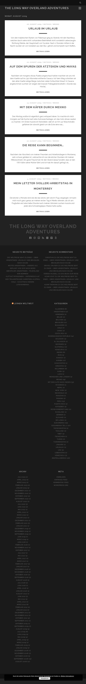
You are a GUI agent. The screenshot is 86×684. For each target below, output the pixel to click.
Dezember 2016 (21, 575)
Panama (59, 404)
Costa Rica (59, 339)
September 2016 (22, 583)
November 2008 (22, 659)
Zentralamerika (59, 463)
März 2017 (21, 566)
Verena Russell (51, 279)
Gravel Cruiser (51, 271)
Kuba (59, 377)
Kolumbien (59, 374)
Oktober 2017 (22, 555)
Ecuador (60, 344)
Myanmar (60, 390)
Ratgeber (59, 412)
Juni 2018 (21, 547)
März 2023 (21, 488)
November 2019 (21, 537)
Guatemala (60, 352)
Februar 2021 (22, 528)
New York (59, 396)
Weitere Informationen (67, 676)
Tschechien (60, 442)
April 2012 (21, 607)
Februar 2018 (21, 550)
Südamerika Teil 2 (59, 431)
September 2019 (22, 539)
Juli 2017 (21, 558)
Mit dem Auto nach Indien (59, 387)
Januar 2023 (21, 493)
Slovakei (60, 423)
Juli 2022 (21, 509)
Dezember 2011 (21, 618)
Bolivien (59, 325)
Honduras (59, 355)
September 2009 (21, 632)
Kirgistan (60, 371)
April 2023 (21, 485)
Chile (59, 333)
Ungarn (59, 450)
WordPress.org (61, 490)
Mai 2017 (21, 561)
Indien (59, 358)
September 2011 (21, 626)
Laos (60, 379)
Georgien (60, 349)
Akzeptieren (44, 678)
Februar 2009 (21, 650)
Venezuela (60, 461)
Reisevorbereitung (59, 415)
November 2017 (21, 553)
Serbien (59, 420)
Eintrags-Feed (61, 485)
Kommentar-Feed (61, 488)
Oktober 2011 (21, 623)
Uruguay (60, 453)
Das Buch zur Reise (69, 279)
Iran (60, 360)
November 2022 (21, 499)
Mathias (47, 24)
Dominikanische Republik (59, 341)
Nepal (59, 393)
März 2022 (21, 520)
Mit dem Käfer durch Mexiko (43, 112)
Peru (59, 406)
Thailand (60, 436)
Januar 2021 (21, 531)
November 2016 (21, 577)
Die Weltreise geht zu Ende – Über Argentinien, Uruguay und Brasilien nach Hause (22, 265)
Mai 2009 (21, 642)
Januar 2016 (21, 596)
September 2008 (21, 664)
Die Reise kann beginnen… (43, 150)
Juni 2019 (22, 542)
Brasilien (59, 328)
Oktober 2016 (21, 580)
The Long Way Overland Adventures (37, 8)
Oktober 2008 (21, 661)
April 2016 (21, 593)
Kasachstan (60, 368)
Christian (49, 263)
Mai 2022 (21, 515)
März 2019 (21, 545)
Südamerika (59, 428)
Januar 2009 (21, 653)
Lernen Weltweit (24, 309)
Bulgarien (59, 330)
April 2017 (21, 564)
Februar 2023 (21, 490)
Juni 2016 (21, 591)
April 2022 (21, 518)
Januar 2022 (21, 523)
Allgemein (59, 314)
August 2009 (21, 634)
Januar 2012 (21, 615)
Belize (59, 322)
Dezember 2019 (21, 534)
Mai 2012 (21, 604)
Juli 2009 (21, 637)
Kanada (59, 363)
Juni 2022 (21, 512)
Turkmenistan (60, 447)
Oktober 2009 (21, 629)
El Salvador (59, 347)
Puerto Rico (59, 409)
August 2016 (21, 585)
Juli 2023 (21, 482)
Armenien (59, 320)
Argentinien (59, 317)
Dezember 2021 (21, 526)
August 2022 (21, 507)
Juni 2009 (21, 640)
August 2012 (21, 599)
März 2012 (21, 610)
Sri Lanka (60, 425)
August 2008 (21, 667)
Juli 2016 (21, 588)
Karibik (59, 366)
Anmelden (61, 482)
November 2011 (21, 621)
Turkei (60, 444)
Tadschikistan (60, 433)
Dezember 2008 (21, 656)
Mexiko (56, 24)
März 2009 (21, 648)
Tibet (59, 439)
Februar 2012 (22, 612)
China (59, 336)
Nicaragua (59, 398)
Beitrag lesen (43, 51)
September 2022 (22, 504)
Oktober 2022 (21, 501)
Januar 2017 (21, 572)
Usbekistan (60, 458)
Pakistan (60, 401)
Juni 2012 (21, 602)
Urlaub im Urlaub (43, 28)
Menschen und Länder (59, 382)
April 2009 (21, 645)
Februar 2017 (21, 569)
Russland (59, 417)
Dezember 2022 (21, 496)
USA (59, 455)
